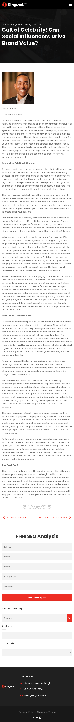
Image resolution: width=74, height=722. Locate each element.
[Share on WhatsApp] (25, 507)
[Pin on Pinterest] (44, 507)
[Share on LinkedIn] (49, 507)
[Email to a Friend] (39, 507)
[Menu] (70, 4)
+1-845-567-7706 (33, 689)
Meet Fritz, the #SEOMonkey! (55, 517)
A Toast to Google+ (14, 517)
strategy (36, 25)
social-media (23, 25)
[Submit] (69, 618)
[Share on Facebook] (30, 507)
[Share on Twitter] (34, 507)
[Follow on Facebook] (34, 718)
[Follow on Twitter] (37, 718)
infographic (8, 25)
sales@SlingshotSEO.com (37, 695)
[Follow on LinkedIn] (40, 718)
